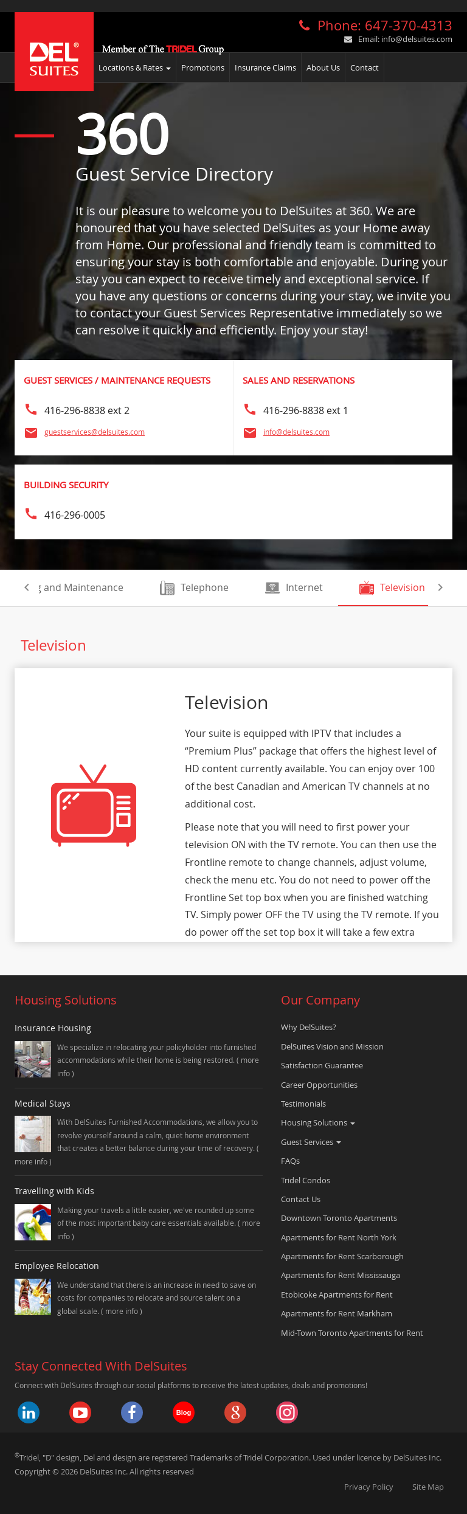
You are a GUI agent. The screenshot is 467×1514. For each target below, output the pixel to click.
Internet (294, 588)
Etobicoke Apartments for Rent (337, 1294)
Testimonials (303, 1103)
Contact (364, 67)
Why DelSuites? (308, 1026)
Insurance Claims (265, 67)
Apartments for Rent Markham (336, 1313)
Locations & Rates (135, 67)
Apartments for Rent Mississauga (340, 1275)
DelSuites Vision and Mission (332, 1046)
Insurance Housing (53, 1028)
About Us (323, 67)
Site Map (428, 1486)
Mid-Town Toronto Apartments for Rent (352, 1332)
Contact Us (300, 1199)
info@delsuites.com (416, 38)
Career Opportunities (319, 1084)
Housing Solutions (318, 1122)
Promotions (202, 67)
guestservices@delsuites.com (94, 432)
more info (32, 1161)
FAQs (290, 1160)
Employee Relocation (57, 1265)
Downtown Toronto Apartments (339, 1217)
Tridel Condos (305, 1180)
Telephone (194, 588)
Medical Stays (43, 1103)
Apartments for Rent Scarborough (342, 1256)
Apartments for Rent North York (338, 1237)
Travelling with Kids (54, 1191)
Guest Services (311, 1141)
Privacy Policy (368, 1486)
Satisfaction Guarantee (322, 1065)
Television (392, 588)
